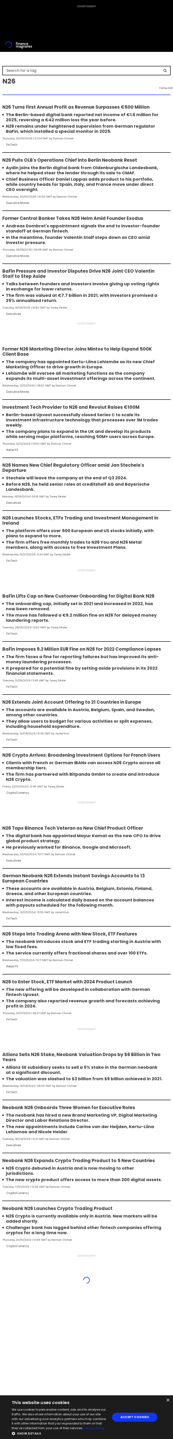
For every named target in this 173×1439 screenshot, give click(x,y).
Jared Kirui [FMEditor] (62, 733)
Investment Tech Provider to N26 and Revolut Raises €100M (70, 407)
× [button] (167, 1400)
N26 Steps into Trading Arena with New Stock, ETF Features (69, 934)
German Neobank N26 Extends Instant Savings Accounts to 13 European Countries (73, 878)
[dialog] (86, 1417)
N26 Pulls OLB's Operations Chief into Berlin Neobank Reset (69, 160)
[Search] (165, 70)
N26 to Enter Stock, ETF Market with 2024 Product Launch (67, 982)
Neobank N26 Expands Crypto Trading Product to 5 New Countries (78, 1160)
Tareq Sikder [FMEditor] (58, 307)
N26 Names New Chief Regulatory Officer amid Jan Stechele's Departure (73, 468)
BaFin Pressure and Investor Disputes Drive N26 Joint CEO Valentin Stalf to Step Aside (78, 274)
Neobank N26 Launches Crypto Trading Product (57, 1208)
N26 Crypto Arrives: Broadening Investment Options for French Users (81, 755)
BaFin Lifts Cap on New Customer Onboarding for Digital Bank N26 (78, 596)
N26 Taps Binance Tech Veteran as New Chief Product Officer (72, 828)
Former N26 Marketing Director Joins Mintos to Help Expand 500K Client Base (77, 352)
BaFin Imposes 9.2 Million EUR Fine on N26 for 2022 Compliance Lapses (81, 649)
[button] (59, 1433)
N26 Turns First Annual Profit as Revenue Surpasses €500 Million (76, 107)
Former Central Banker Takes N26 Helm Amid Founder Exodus (72, 218)
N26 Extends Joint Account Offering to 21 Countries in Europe (71, 702)
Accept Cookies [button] (134, 1417)
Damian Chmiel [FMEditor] (63, 138)
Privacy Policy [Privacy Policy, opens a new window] (94, 1428)
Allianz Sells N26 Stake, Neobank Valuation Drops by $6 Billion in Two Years (81, 1057)
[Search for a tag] (84, 70)
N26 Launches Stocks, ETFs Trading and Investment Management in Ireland (80, 520)
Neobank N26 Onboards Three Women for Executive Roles (68, 1107)
